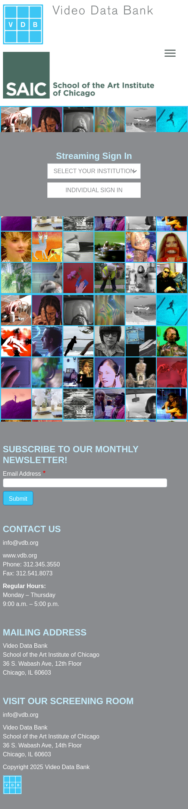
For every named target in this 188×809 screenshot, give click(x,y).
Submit (18, 499)
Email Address (22, 474)
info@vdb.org (20, 543)
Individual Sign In (93, 190)
